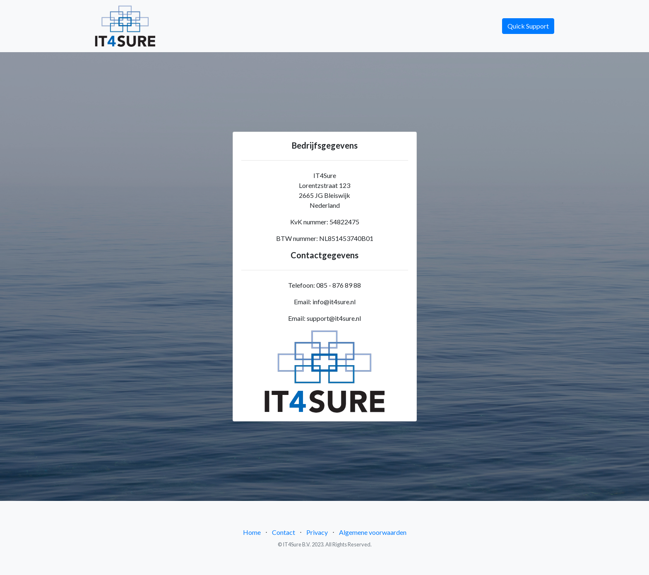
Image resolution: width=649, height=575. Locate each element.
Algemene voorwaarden (372, 532)
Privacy (317, 532)
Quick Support (528, 26)
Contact (283, 532)
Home (252, 532)
